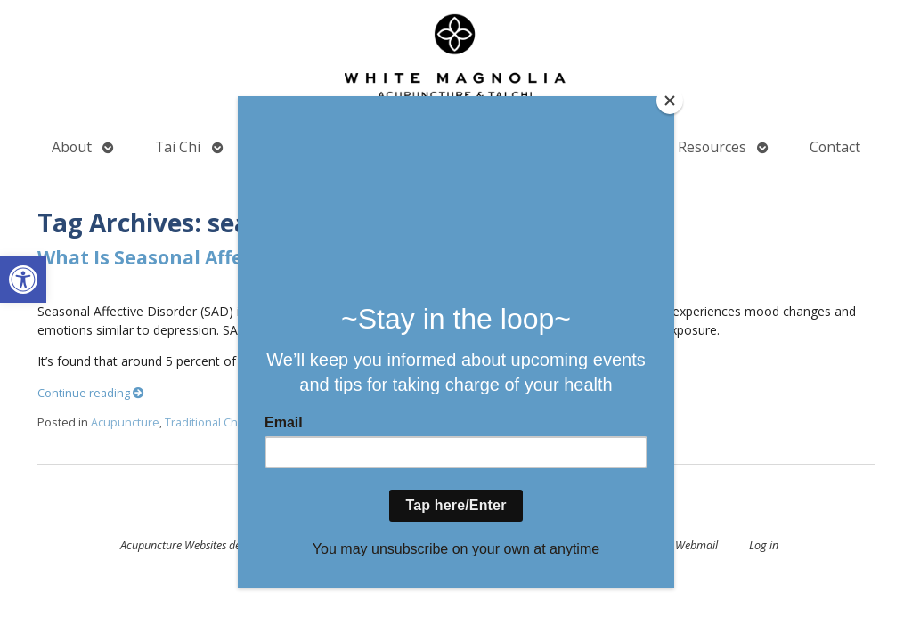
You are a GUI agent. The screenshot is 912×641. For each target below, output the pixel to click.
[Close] (669, 100)
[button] (23, 279)
